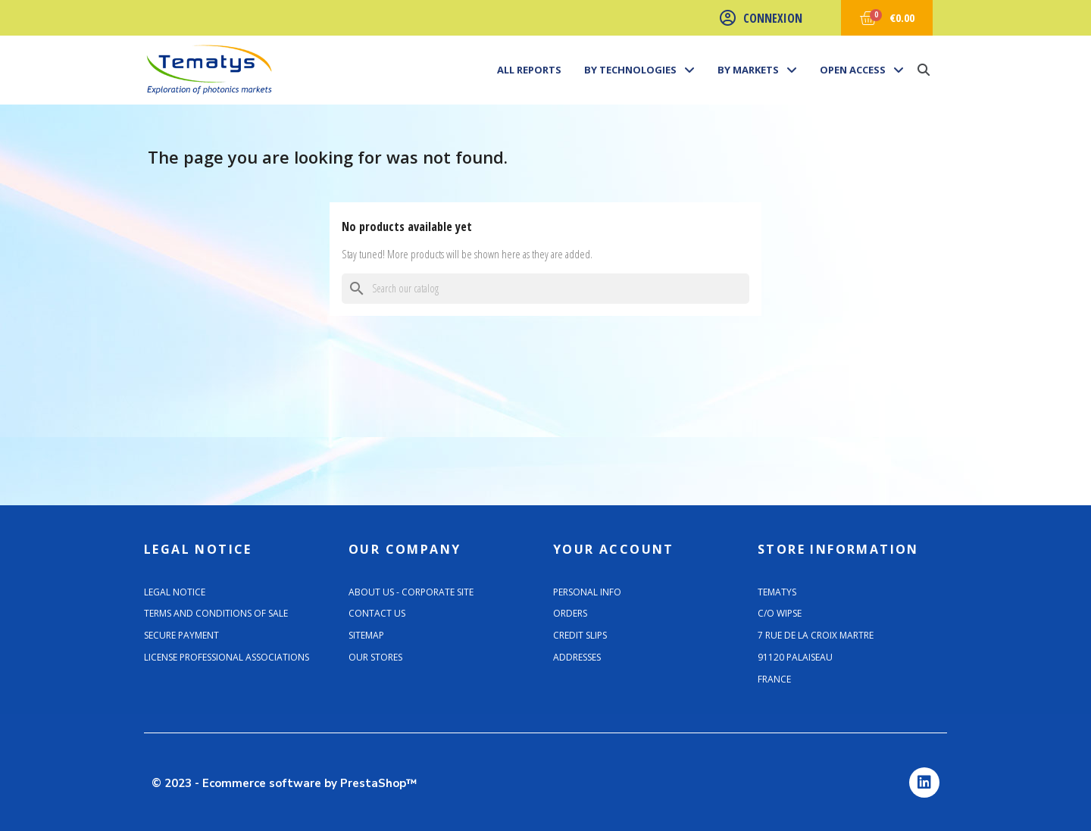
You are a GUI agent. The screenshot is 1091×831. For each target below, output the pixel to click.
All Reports (529, 70)
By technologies (639, 69)
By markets (757, 69)
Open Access (862, 69)
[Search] (545, 288)
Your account (613, 549)
